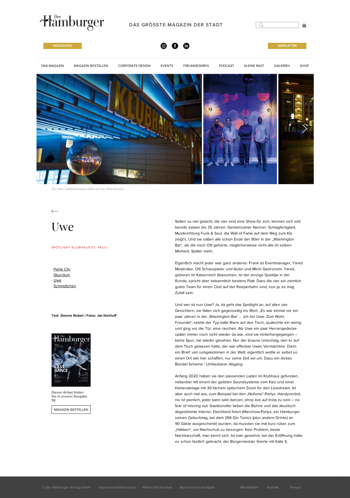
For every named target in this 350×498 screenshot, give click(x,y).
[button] (304, 24)
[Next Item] (304, 129)
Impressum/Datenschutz (117, 487)
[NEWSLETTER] (287, 46)
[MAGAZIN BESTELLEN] (71, 409)
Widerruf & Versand (157, 487)
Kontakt (273, 487)
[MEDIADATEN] (62, 46)
